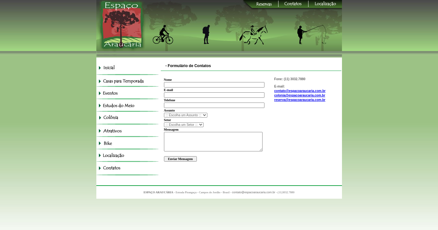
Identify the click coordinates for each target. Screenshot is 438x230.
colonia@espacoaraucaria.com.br (299, 95)
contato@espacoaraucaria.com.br (300, 91)
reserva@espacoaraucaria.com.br (299, 100)
